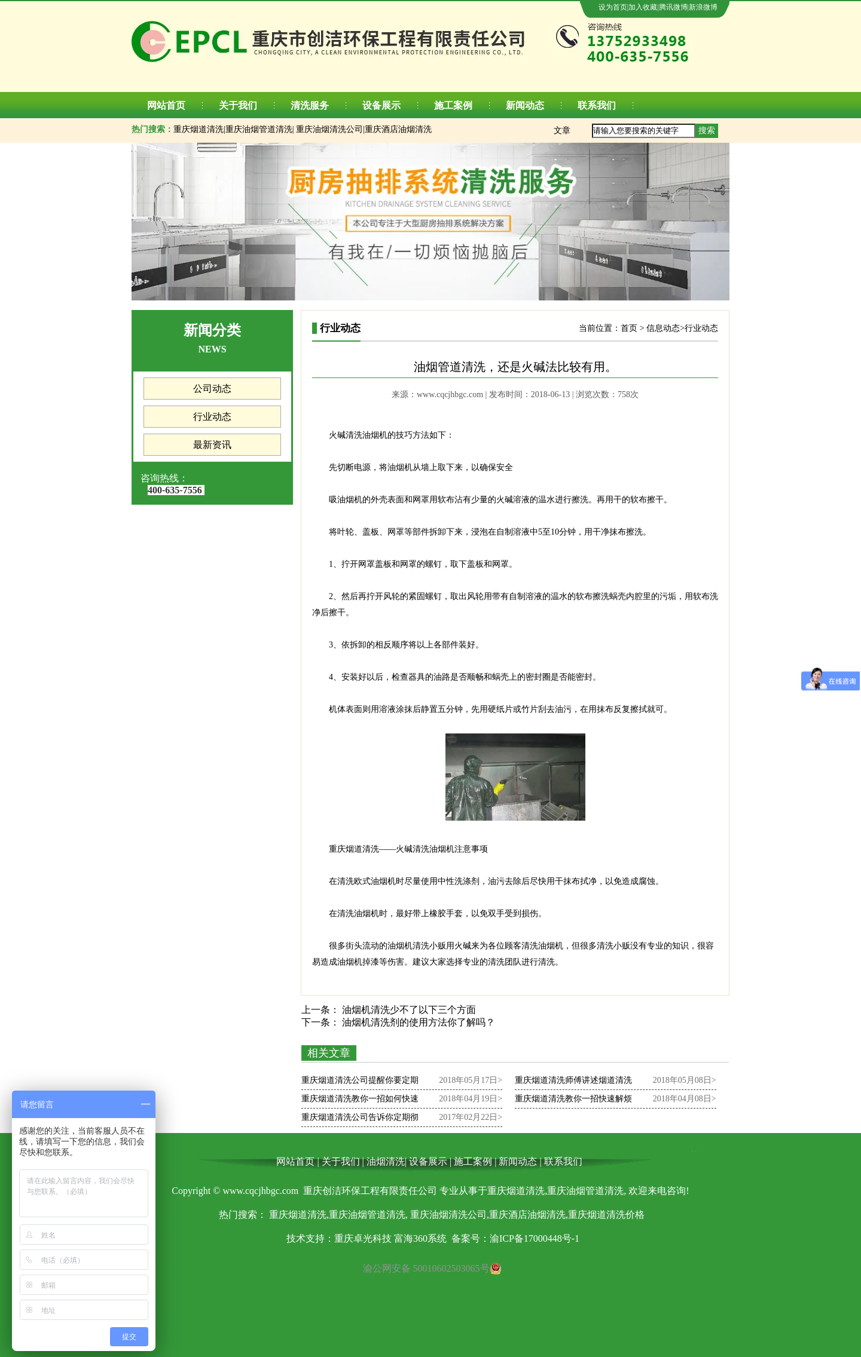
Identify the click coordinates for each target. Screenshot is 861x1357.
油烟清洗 (386, 1161)
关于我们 (238, 105)
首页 (629, 328)
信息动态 (663, 328)
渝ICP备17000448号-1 (534, 1238)
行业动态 (212, 417)
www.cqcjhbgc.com (450, 394)
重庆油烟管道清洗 (258, 129)
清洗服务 (310, 105)
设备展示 (381, 105)
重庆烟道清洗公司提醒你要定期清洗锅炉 (360, 1082)
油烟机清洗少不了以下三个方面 (408, 1010)
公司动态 (212, 388)
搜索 (706, 130)
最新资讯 (212, 445)
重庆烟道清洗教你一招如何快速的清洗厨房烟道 (360, 1101)
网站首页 (166, 105)
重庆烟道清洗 (198, 129)
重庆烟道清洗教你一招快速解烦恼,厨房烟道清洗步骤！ (573, 1101)
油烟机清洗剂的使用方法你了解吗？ (417, 1022)
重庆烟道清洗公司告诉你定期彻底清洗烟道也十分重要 (360, 1119)
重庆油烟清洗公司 (329, 129)
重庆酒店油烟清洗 (398, 129)
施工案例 (453, 105)
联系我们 (597, 105)
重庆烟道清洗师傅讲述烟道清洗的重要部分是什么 (573, 1082)
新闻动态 (525, 105)
